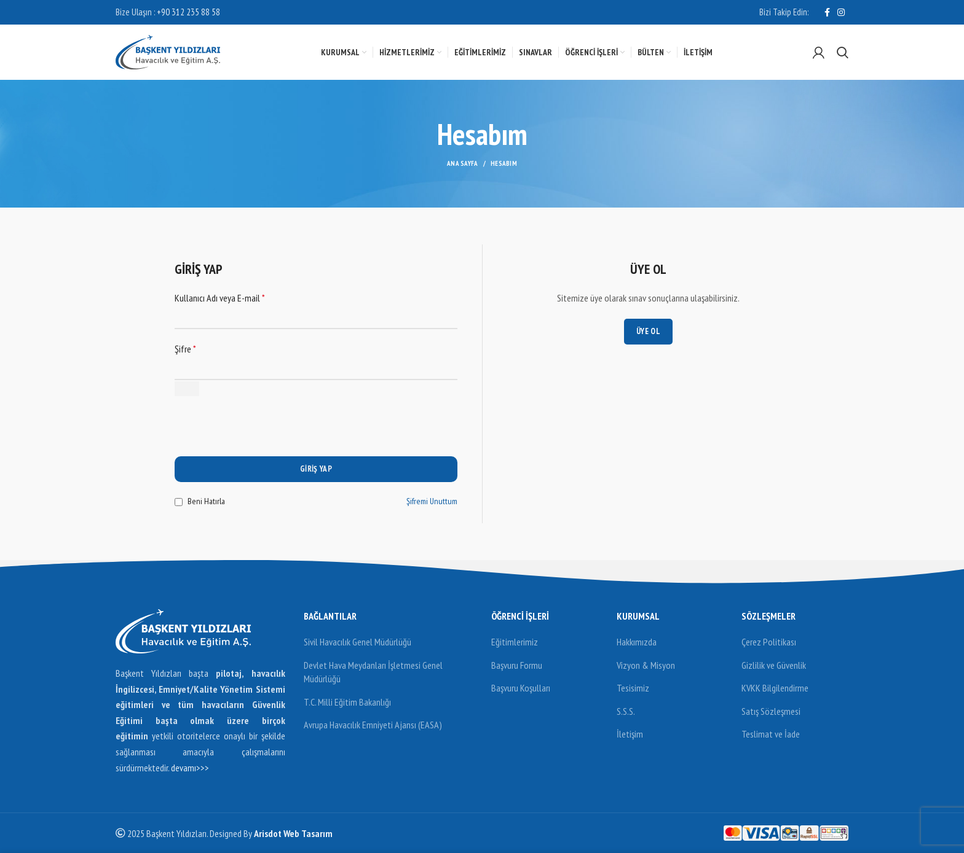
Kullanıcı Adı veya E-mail (220, 298)
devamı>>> (190, 767)
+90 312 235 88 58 (188, 12)
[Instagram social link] (841, 12)
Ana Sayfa (462, 163)
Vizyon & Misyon (646, 665)
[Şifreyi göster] (187, 388)
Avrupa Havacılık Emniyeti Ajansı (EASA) (373, 725)
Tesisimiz (633, 688)
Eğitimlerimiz (514, 642)
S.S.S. (626, 711)
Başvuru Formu (516, 665)
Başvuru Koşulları (520, 688)
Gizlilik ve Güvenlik (773, 665)
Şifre (185, 349)
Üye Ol (648, 331)
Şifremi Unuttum (431, 501)
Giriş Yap (316, 469)
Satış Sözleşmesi (770, 711)
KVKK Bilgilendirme (774, 688)
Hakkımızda (637, 642)
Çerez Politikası (768, 642)
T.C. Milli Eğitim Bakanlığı (347, 702)
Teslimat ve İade (770, 734)
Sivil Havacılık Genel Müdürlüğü (357, 642)
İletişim (630, 734)
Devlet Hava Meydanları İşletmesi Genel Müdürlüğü (373, 672)
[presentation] (268, 432)
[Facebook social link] (827, 12)
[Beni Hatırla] (179, 502)
